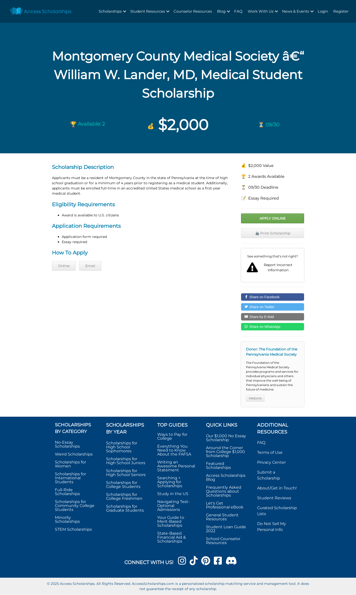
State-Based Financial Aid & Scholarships (171, 537)
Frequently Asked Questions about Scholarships (223, 491)
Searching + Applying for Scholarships (169, 482)
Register (341, 11)
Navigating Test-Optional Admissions (173, 505)
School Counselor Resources (223, 540)
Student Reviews (274, 498)
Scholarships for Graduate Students (125, 508)
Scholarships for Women (70, 464)
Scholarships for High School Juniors (125, 461)
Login (323, 11)
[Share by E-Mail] (272, 316)
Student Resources (147, 11)
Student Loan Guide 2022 (226, 529)
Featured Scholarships (219, 465)
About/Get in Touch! (277, 488)
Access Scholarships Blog (225, 477)
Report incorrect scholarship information (272, 265)
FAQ (238, 11)
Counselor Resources (193, 11)
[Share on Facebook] (272, 297)
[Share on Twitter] (272, 307)
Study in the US (172, 493)
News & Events (295, 11)
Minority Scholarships (67, 519)
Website (255, 398)
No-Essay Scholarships (67, 444)
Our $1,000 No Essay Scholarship (226, 438)
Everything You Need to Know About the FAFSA (174, 450)
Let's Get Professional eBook (225, 505)
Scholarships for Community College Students (74, 505)
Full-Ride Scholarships (67, 491)
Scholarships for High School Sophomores (121, 447)
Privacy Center (271, 462)
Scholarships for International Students (70, 478)
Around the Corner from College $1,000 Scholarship (225, 451)
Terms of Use (270, 452)
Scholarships (110, 11)
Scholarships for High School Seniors (126, 472)
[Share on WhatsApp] (272, 326)
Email (90, 266)
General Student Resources (222, 517)
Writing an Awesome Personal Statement (176, 466)
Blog (221, 11)
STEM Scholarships (73, 529)
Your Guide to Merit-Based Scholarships (170, 521)
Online (63, 266)
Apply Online (273, 218)
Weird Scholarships (74, 454)
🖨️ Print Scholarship (272, 233)
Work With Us (260, 11)
